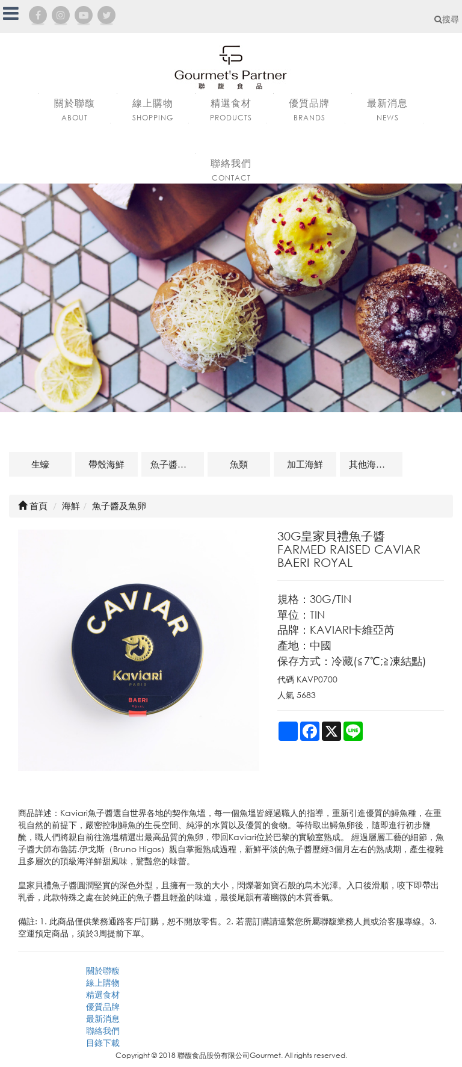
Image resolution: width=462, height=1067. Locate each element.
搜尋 (446, 19)
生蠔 (40, 464)
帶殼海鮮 (106, 464)
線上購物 (103, 982)
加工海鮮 (305, 464)
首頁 (33, 505)
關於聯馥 (103, 970)
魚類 (239, 464)
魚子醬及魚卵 (177, 464)
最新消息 (103, 1018)
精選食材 (103, 994)
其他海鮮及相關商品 (375, 464)
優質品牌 (103, 1006)
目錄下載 (103, 1042)
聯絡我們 (103, 1030)
